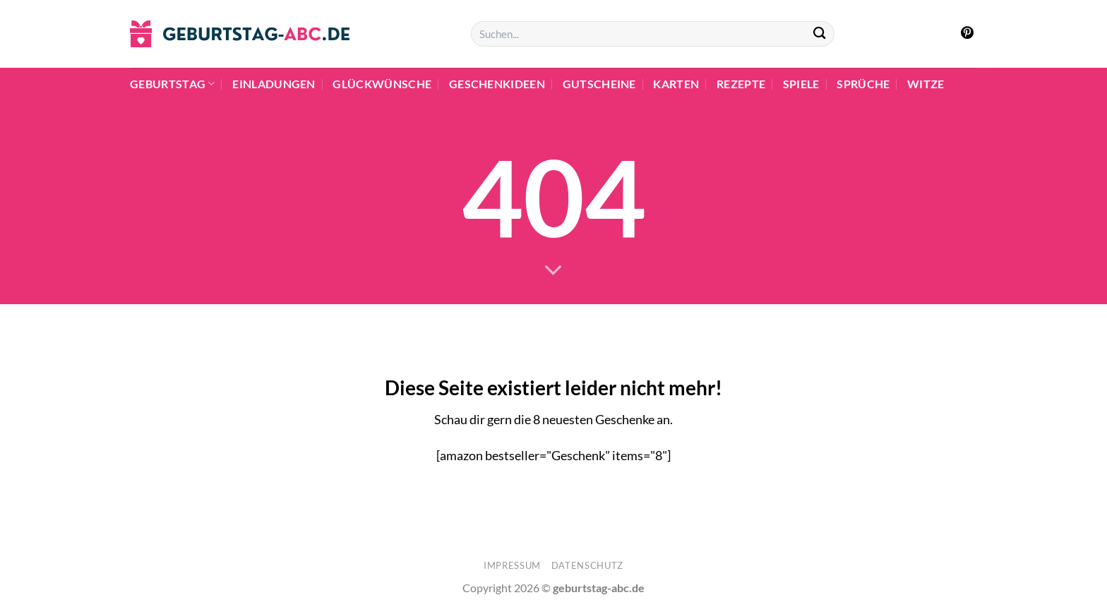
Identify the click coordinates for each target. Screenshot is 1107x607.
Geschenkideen (497, 83)
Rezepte (741, 83)
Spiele (801, 83)
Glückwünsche (382, 83)
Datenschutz (587, 565)
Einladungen (274, 83)
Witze (926, 83)
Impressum (512, 565)
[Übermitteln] (819, 34)
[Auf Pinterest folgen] (967, 34)
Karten (676, 83)
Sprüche (863, 83)
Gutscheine (599, 83)
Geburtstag (172, 83)
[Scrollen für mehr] (553, 270)
